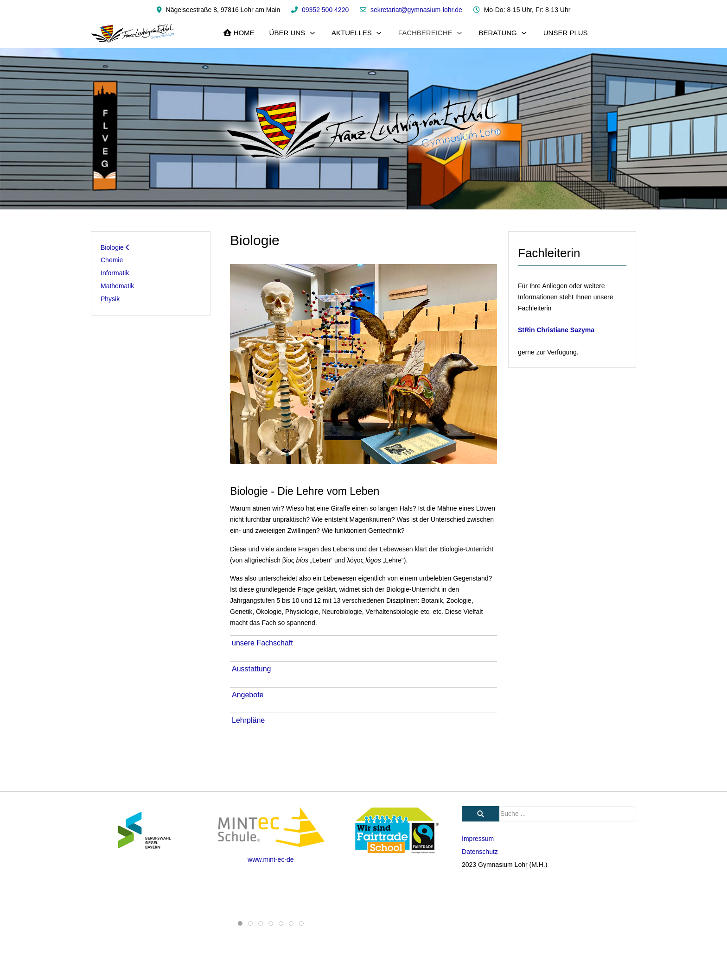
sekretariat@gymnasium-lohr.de (416, 9)
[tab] (240, 923)
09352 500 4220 (325, 9)
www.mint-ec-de (271, 859)
